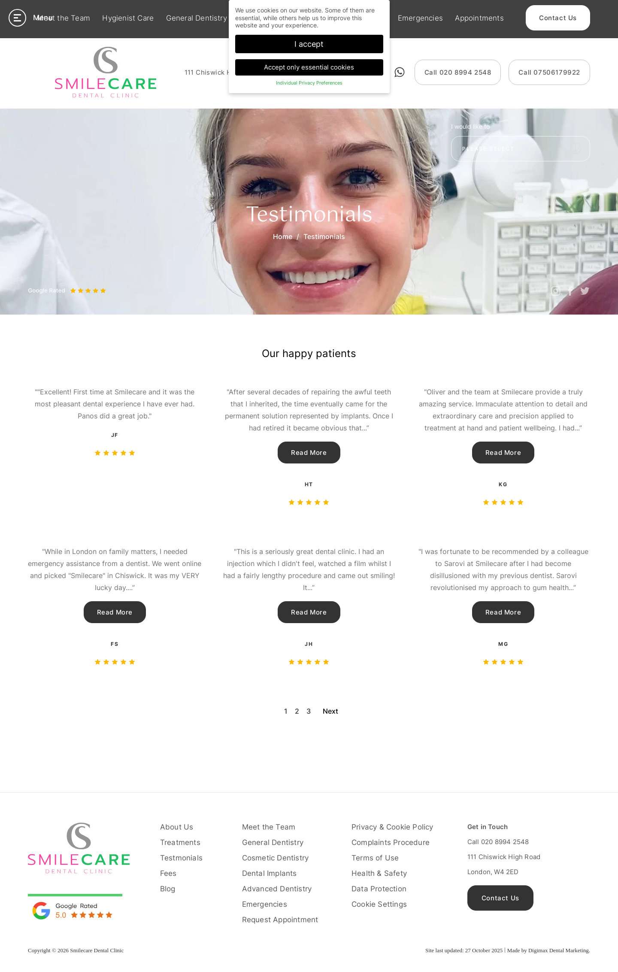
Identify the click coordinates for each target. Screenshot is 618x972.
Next (56, 283)
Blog (168, 888)
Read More (309, 452)
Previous (37, 283)
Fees (168, 873)
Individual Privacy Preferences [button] (309, 82)
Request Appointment (280, 919)
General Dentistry (196, 19)
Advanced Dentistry (277, 888)
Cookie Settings (379, 904)
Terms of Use (375, 858)
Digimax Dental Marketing (558, 950)
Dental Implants (269, 873)
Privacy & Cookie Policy (392, 827)
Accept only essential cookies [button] (309, 66)
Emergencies (420, 19)
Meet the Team (63, 19)
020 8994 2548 (457, 72)
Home (282, 236)
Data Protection (378, 888)
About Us (177, 827)
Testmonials (181, 858)
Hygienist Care (128, 19)
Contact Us (558, 19)
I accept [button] (309, 43)
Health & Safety (379, 873)
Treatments (180, 842)
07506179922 (549, 72)
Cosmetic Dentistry (275, 858)
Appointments (479, 19)
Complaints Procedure (390, 842)
